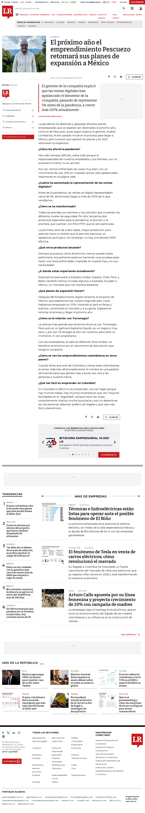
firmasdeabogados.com (82, 797)
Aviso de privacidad (105, 754)
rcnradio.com (83, 800)
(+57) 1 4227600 (10, 752)
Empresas (36, 755)
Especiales (57, 755)
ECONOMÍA (34, 15)
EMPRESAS (45, 15)
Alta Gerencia (58, 738)
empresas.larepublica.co (56, 797)
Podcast (36, 775)
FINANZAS (24, 15)
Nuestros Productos (105, 747)
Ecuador (60, 22)
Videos (55, 782)
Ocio (73, 768)
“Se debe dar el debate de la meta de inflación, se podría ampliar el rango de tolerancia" (19, 551)
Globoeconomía (79, 758)
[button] (42, 442)
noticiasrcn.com (99, 800)
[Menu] (17, 14)
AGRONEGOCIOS (80, 15)
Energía (9, 564)
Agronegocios (38, 738)
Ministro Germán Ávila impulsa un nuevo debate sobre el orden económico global (82, 680)
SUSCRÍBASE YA (109, 455)
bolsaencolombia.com (106, 797)
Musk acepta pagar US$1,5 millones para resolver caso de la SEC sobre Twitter (33, 680)
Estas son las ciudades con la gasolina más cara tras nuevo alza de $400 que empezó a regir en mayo (19, 572)
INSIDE (139, 15)
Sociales (36, 782)
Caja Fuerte (57, 741)
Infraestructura (58, 765)
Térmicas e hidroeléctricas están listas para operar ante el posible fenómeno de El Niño (101, 513)
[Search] (124, 8)
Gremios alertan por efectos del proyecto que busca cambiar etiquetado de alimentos (18, 531)
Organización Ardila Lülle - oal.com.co (132, 798)
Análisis (74, 738)
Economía (76, 748)
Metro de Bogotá (124, 22)
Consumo (36, 748)
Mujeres (81, 22)
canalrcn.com (67, 800)
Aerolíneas (93, 22)
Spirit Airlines (107, 22)
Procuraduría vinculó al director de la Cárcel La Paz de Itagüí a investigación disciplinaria (81, 704)
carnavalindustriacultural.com (45, 800)
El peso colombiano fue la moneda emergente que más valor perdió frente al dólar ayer (33, 703)
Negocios (71, 22)
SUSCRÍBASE (137, 2)
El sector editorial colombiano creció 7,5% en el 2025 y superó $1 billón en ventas (130, 680)
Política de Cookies (104, 767)
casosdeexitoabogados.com (15, 800)
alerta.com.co (8, 804)
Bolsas (9, 502)
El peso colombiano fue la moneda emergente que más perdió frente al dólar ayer (19, 510)
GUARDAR (134, 77)
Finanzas (36, 758)
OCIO (53, 15)
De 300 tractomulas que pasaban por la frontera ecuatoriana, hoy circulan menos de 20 (20, 613)
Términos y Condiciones (106, 757)
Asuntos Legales (39, 741)
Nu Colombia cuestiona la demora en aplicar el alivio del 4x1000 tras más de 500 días (19, 593)
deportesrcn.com (26, 804)
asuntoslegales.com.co (12, 797)
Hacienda (10, 544)
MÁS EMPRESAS (129, 634)
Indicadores (37, 765)
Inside (74, 765)
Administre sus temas (15, 137)
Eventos (75, 755)
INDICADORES (129, 15)
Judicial (74, 694)
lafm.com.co (115, 800)
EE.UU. (24, 671)
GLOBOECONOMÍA (64, 15)
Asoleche (32, 26)
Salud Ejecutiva (78, 775)
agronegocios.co (34, 797)
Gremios (21, 26)
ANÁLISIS (93, 15)
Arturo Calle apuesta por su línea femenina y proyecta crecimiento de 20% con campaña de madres (102, 599)
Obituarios (56, 768)
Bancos (9, 586)
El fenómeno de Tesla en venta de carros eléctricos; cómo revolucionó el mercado (102, 556)
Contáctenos (102, 750)
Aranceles (49, 22)
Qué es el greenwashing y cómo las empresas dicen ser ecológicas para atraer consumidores (130, 704)
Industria (10, 522)
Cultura (123, 671)
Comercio (10, 606)
